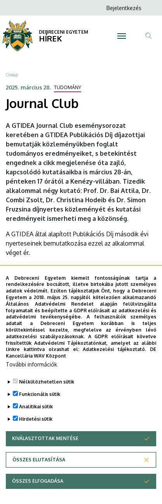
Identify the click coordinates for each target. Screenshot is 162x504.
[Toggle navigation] (121, 36)
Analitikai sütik (36, 428)
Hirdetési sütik (35, 440)
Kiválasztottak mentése (45, 460)
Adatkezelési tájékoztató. (114, 370)
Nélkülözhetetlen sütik (46, 403)
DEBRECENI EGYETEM (63, 32)
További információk (31, 385)
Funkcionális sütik (39, 415)
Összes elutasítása (38, 481)
